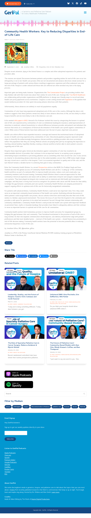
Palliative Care (59, 68)
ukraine (8, 411)
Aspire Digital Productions (40, 504)
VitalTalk (17, 411)
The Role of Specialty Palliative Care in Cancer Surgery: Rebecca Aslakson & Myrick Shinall (23, 346)
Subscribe (29, 4)
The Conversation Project (56, 93)
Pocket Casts (9, 474)
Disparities (42, 68)
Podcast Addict (10, 464)
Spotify (7, 462)
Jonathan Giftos (29, 68)
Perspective (43, 168)
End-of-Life (50, 68)
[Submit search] (84, 395)
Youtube (7, 476)
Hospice (15, 305)
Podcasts (19, 271)
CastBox (7, 471)
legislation (68, 100)
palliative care (67, 407)
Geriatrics (58, 355)
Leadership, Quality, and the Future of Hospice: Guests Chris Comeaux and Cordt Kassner (23, 297)
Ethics (66, 303)
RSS (6, 479)
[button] (85, 13)
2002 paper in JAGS (21, 121)
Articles (8, 244)
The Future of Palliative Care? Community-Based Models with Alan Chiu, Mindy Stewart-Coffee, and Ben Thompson (65, 347)
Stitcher (7, 469)
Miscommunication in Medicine (47, 407)
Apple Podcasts (10, 457)
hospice (30, 407)
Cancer (15, 353)
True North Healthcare (77, 96)
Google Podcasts (11, 467)
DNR (56, 303)
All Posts (10, 305)
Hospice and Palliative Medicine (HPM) (71, 355)
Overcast (8, 460)
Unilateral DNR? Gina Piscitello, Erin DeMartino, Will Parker (64, 296)
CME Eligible (10, 271)
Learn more (55, 497)
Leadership (20, 305)
